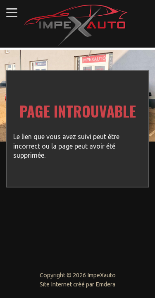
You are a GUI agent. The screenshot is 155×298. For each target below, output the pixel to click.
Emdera (105, 284)
